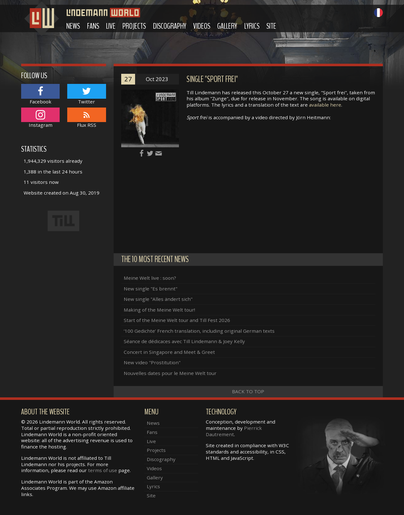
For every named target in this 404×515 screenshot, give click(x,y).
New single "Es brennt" (150, 288)
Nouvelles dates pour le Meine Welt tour (170, 373)
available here (325, 105)
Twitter (86, 94)
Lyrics (251, 26)
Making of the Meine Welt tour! (159, 310)
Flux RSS (86, 118)
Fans (93, 26)
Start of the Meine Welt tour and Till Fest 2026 (177, 320)
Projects (134, 26)
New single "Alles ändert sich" (158, 299)
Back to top (248, 391)
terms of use (102, 470)
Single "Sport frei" (212, 79)
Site (271, 26)
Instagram (40, 118)
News (73, 26)
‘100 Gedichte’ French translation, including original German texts (199, 331)
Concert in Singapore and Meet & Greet (169, 352)
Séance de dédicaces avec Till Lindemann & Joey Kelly (184, 341)
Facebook (40, 94)
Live (111, 26)
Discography (169, 26)
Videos (201, 26)
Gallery (227, 26)
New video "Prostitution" (152, 362)
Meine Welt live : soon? (150, 278)
